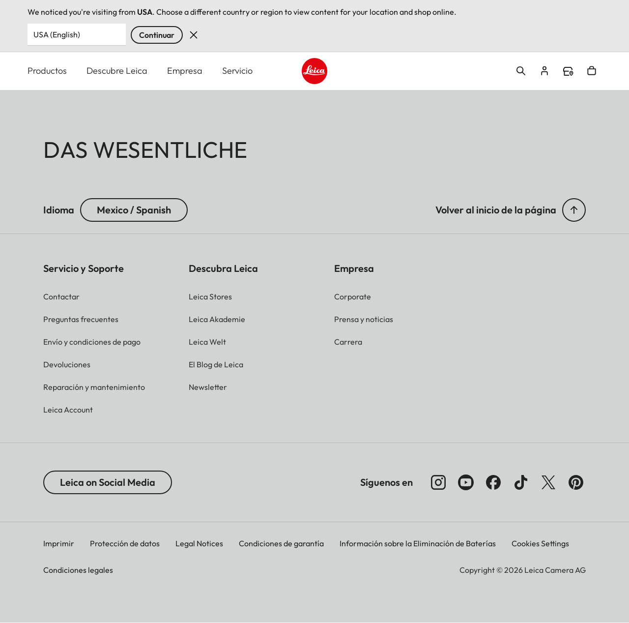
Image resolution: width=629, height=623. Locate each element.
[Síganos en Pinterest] (576, 482)
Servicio (237, 70)
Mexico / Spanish (134, 210)
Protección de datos (125, 543)
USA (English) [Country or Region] (56, 34)
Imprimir (58, 543)
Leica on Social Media (107, 482)
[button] (574, 210)
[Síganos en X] (548, 482)
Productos (47, 70)
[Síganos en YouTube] (466, 482)
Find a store (568, 71)
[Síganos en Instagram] (438, 482)
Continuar (156, 35)
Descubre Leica (116, 70)
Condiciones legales (78, 570)
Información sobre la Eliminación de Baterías (418, 543)
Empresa (184, 70)
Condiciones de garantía (281, 543)
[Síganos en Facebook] (493, 482)
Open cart (592, 71)
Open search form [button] (521, 71)
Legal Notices (199, 543)
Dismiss (194, 35)
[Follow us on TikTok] (521, 482)
